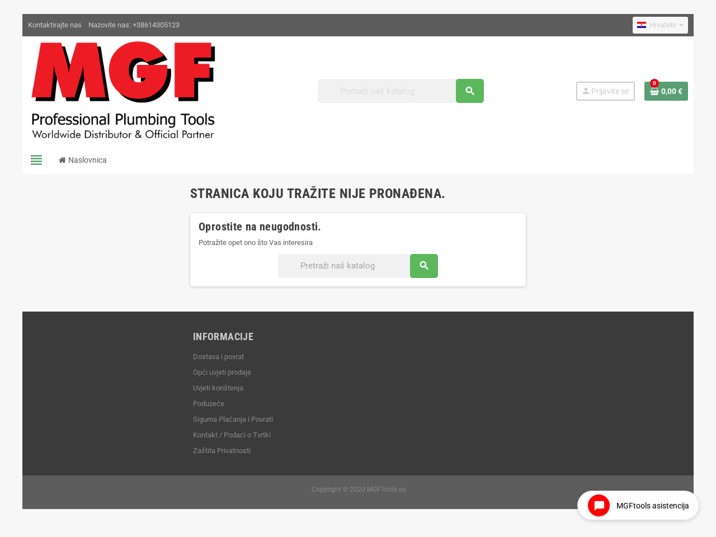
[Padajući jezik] (660, 25)
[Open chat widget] (638, 505)
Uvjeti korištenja (218, 388)
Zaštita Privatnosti (222, 450)
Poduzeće (208, 403)
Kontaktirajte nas (55, 25)
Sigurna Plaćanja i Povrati (233, 419)
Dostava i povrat (218, 356)
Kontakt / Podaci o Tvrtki (232, 435)
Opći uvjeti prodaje (222, 372)
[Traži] (401, 91)
